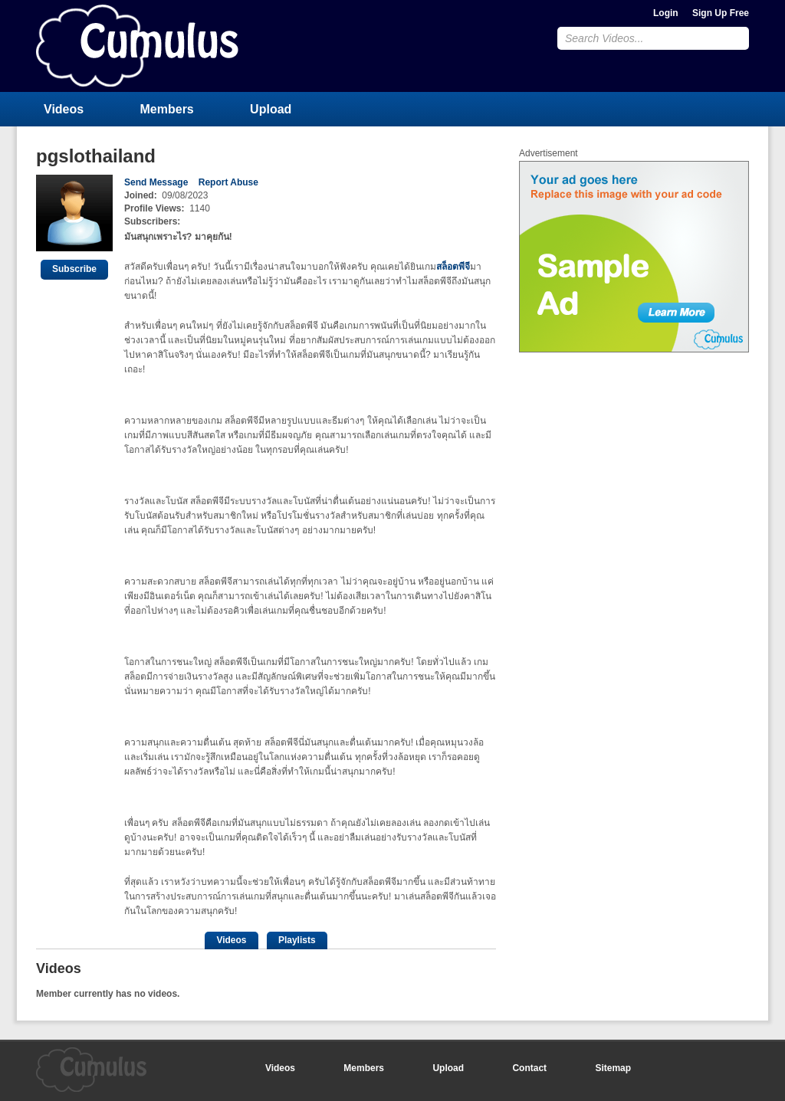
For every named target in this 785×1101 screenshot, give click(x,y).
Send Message (156, 182)
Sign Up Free (720, 13)
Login (665, 13)
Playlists (297, 940)
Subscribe (74, 269)
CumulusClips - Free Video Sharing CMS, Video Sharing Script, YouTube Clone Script (137, 46)
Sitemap (613, 1068)
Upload (270, 109)
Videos (64, 109)
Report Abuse (228, 182)
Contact (529, 1068)
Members (167, 109)
